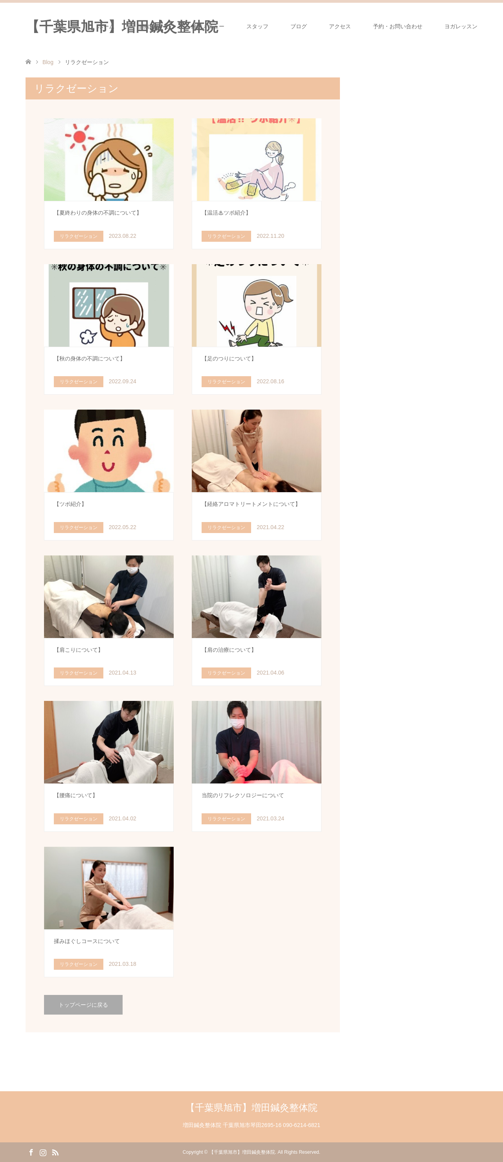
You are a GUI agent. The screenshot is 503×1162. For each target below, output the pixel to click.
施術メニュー (207, 26)
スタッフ (257, 26)
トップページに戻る (83, 1005)
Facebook (31, 1151)
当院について (152, 26)
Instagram (43, 1151)
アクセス (340, 26)
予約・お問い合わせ (397, 26)
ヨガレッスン (460, 26)
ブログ (298, 26)
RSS (55, 1151)
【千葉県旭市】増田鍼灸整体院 (251, 1107)
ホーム (106, 26)
